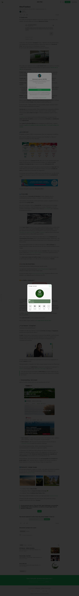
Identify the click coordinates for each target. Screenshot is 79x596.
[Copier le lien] (30, 306)
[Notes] (44, 306)
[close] (50, 286)
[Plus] (49, 306)
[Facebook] (35, 306)
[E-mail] (39, 306)
